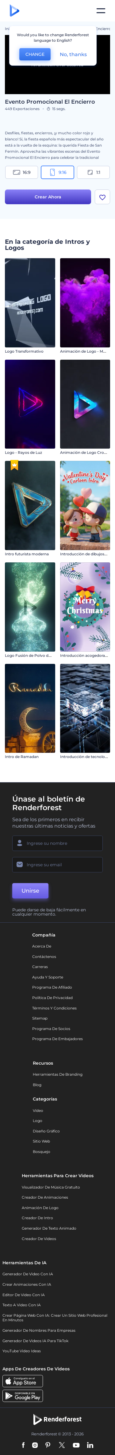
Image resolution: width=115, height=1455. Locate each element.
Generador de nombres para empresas (38, 1330)
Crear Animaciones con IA (26, 1284)
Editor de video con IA (23, 1294)
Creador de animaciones (45, 1197)
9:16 (58, 172)
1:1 (93, 172)
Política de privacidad (52, 997)
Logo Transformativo (24, 351)
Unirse (30, 890)
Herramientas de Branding (57, 1074)
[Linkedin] (90, 1445)
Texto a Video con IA (21, 1305)
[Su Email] (57, 864)
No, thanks (73, 54)
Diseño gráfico (46, 1131)
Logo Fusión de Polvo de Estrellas (36, 655)
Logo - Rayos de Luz (23, 452)
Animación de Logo (40, 1207)
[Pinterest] (48, 1445)
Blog (37, 1084)
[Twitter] (61, 1445)
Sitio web (41, 1141)
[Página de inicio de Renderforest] (14, 10)
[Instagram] (35, 1445)
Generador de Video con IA (27, 1274)
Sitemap (40, 1018)
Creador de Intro (37, 1218)
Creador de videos (39, 1238)
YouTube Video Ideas (21, 1351)
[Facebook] (23, 1445)
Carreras (40, 966)
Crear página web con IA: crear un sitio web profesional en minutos (54, 1318)
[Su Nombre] (57, 843)
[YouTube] (76, 1445)
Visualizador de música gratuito (51, 1187)
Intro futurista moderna (27, 554)
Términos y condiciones (54, 1008)
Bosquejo (41, 1151)
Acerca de (41, 946)
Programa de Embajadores (57, 1038)
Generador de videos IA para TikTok (35, 1340)
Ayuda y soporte (47, 977)
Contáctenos (44, 956)
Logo (37, 1120)
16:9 (22, 172)
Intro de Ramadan (22, 756)
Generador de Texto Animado (49, 1228)
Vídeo (38, 1110)
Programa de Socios (51, 1028)
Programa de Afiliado (52, 987)
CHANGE (34, 54)
